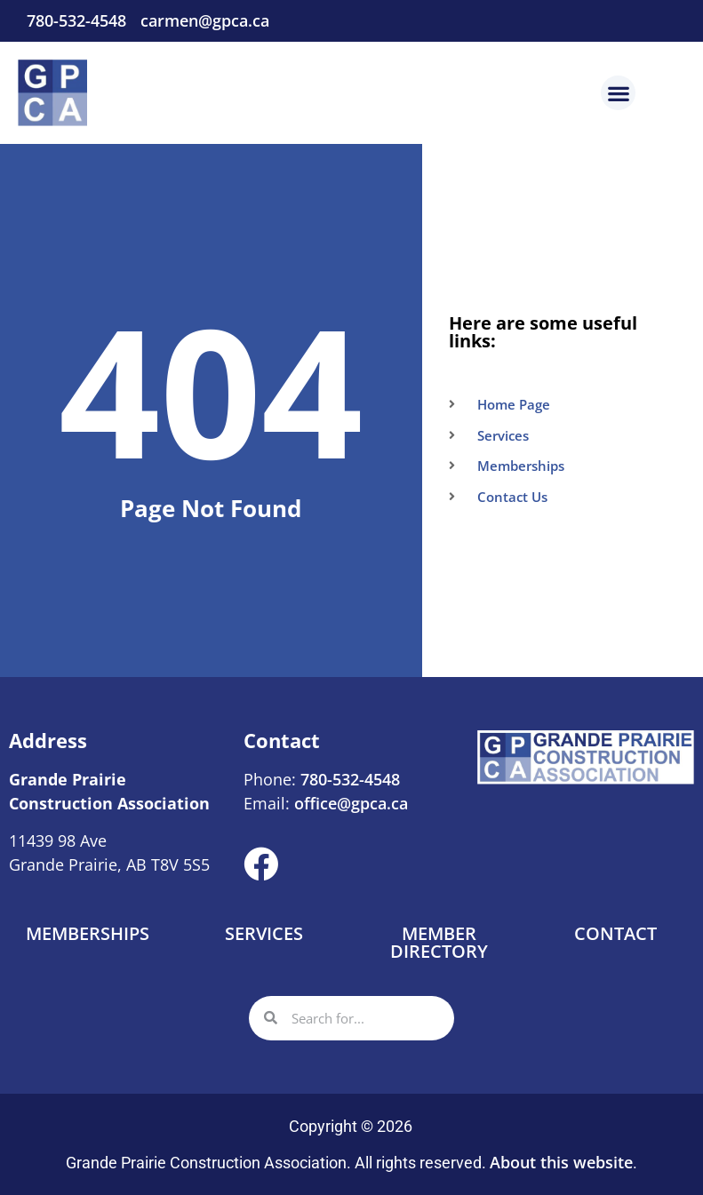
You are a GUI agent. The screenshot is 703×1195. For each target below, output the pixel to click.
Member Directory (439, 942)
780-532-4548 (348, 779)
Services (264, 933)
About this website (561, 1162)
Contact (615, 933)
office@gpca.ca (351, 803)
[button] (618, 93)
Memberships (87, 933)
